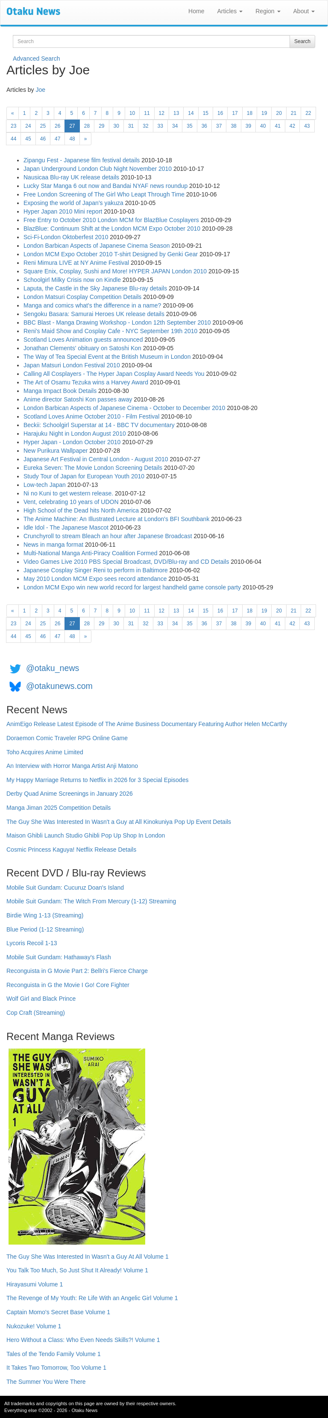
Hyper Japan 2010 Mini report (62, 211)
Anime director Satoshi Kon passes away (77, 399)
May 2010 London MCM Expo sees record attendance (95, 578)
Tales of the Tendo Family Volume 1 (53, 1354)
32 (145, 126)
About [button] (304, 11)
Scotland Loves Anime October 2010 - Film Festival (91, 416)
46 (43, 139)
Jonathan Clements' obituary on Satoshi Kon (82, 348)
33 (160, 126)
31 (131, 126)
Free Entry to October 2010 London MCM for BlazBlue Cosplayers (111, 220)
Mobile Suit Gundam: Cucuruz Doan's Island (65, 887)
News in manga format (53, 544)
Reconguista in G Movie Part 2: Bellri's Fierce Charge (77, 970)
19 (264, 113)
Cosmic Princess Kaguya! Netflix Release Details (71, 849)
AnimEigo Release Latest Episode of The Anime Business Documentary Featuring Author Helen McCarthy (146, 724)
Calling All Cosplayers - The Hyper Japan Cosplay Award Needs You (114, 373)
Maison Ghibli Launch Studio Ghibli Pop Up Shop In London (85, 835)
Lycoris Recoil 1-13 (31, 943)
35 (189, 126)
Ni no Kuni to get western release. (68, 493)
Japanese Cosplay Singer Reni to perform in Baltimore (95, 570)
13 (176, 113)
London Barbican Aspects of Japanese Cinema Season (96, 245)
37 (219, 126)
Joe (40, 89)
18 (249, 113)
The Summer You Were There (45, 1381)
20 (278, 113)
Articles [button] (230, 11)
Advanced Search (36, 58)
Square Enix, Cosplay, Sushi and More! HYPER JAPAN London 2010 (115, 271)
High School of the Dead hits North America (81, 510)
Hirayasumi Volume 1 (34, 1284)
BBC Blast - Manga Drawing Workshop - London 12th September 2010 (117, 322)
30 (116, 126)
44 (13, 139)
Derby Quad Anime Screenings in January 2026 (69, 793)
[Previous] (12, 113)
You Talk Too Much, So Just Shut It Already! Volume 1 (77, 1270)
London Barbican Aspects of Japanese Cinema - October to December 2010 (124, 407)
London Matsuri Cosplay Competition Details (82, 296)
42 (292, 126)
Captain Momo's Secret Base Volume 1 (58, 1312)
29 (101, 126)
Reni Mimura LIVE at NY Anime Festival (76, 262)
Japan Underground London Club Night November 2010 (97, 168)
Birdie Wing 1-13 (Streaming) (45, 915)
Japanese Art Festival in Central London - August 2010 (95, 459)
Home (196, 11)
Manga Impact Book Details (60, 390)
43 (307, 126)
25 (43, 126)
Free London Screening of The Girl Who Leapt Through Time (103, 194)
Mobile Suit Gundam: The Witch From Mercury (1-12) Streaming (91, 901)
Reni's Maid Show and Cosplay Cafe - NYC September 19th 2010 (110, 331)
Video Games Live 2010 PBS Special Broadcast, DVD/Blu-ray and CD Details (126, 561)
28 (87, 126)
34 (175, 126)
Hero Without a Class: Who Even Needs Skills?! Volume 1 (83, 1339)
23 (13, 126)
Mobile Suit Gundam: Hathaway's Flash (58, 957)
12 (161, 113)
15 (205, 113)
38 (233, 126)
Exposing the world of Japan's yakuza (73, 202)
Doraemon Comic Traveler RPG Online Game (67, 738)
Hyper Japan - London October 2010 (71, 442)
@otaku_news (52, 668)
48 (72, 139)
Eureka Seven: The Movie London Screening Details (92, 467)
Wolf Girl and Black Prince (41, 998)
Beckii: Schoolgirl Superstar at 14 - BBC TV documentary (99, 425)
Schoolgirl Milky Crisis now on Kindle (72, 279)
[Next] (85, 138)
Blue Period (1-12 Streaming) (45, 929)
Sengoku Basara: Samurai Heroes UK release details (93, 314)
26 (57, 126)
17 (234, 113)
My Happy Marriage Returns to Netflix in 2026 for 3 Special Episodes (97, 779)
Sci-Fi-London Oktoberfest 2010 (65, 237)
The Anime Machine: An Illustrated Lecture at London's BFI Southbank (116, 519)
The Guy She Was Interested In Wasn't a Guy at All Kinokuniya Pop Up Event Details (118, 821)
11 (146, 113)
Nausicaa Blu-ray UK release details (71, 177)
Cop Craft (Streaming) (35, 1012)
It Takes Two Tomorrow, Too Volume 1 (56, 1367)
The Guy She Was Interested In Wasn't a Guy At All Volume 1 (87, 1256)
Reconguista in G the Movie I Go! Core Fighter (67, 984)
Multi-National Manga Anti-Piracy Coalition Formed (90, 553)
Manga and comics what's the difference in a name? (92, 305)
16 (220, 113)
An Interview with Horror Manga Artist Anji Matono (72, 765)
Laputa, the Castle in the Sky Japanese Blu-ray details (95, 288)
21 (293, 113)
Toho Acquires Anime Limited (44, 752)
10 (132, 113)
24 (28, 126)
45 (28, 139)
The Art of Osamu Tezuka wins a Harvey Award (85, 382)
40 (263, 126)
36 (204, 126)
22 (308, 113)
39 (248, 126)
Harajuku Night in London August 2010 (74, 433)
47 (57, 139)
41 (277, 126)
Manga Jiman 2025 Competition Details (58, 807)
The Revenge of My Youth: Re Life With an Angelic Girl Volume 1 (92, 1298)
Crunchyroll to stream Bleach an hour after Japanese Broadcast (107, 536)
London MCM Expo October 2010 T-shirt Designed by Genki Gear (110, 254)
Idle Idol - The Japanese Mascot (65, 527)
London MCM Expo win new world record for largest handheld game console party (132, 587)
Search (302, 41)
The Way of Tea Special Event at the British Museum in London (106, 356)
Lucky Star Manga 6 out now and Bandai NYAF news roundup (105, 185)
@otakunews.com (59, 686)
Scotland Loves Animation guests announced (83, 339)
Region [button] (267, 11)
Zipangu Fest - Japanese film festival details (81, 160)
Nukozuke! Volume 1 (33, 1326)
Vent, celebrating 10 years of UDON (71, 501)
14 (190, 113)
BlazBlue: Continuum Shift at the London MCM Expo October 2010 (111, 228)
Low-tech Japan (44, 484)
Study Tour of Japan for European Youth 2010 (83, 476)
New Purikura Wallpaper (55, 450)
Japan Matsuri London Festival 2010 (71, 365)
